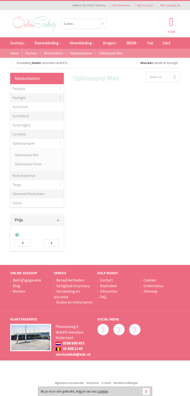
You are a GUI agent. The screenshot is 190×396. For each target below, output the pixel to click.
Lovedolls (19, 134)
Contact (106, 280)
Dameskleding (47, 43)
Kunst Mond (20, 116)
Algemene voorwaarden (69, 383)
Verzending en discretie (67, 294)
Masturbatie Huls (23, 175)
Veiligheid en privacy (73, 285)
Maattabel (108, 285)
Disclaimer (92, 383)
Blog (16, 285)
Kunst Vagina (21, 125)
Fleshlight (18, 98)
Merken (19, 291)
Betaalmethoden (70, 280)
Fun (150, 43)
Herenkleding (82, 43)
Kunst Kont (19, 107)
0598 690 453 (70, 343)
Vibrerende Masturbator (28, 194)
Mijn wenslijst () (168, 5)
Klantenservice (120, 5)
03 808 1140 (69, 348)
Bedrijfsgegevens (27, 280)
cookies (102, 391)
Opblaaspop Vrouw (28, 164)
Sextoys (18, 43)
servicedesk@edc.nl (73, 354)
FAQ (103, 297)
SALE (167, 43)
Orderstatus (153, 285)
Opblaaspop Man (27, 155)
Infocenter (108, 291)
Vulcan (17, 203)
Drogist (110, 43)
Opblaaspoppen (23, 143)
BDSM (132, 43)
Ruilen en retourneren (74, 302)
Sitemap (150, 291)
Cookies (149, 280)
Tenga (16, 185)
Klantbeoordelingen (126, 383)
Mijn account (144, 5)
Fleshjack (18, 88)
